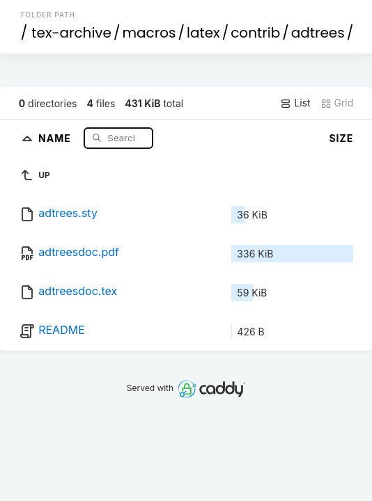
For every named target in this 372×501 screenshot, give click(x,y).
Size (341, 138)
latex (203, 32)
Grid (337, 103)
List (295, 103)
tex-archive (71, 32)
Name (56, 137)
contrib (255, 32)
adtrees (318, 32)
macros (149, 32)
